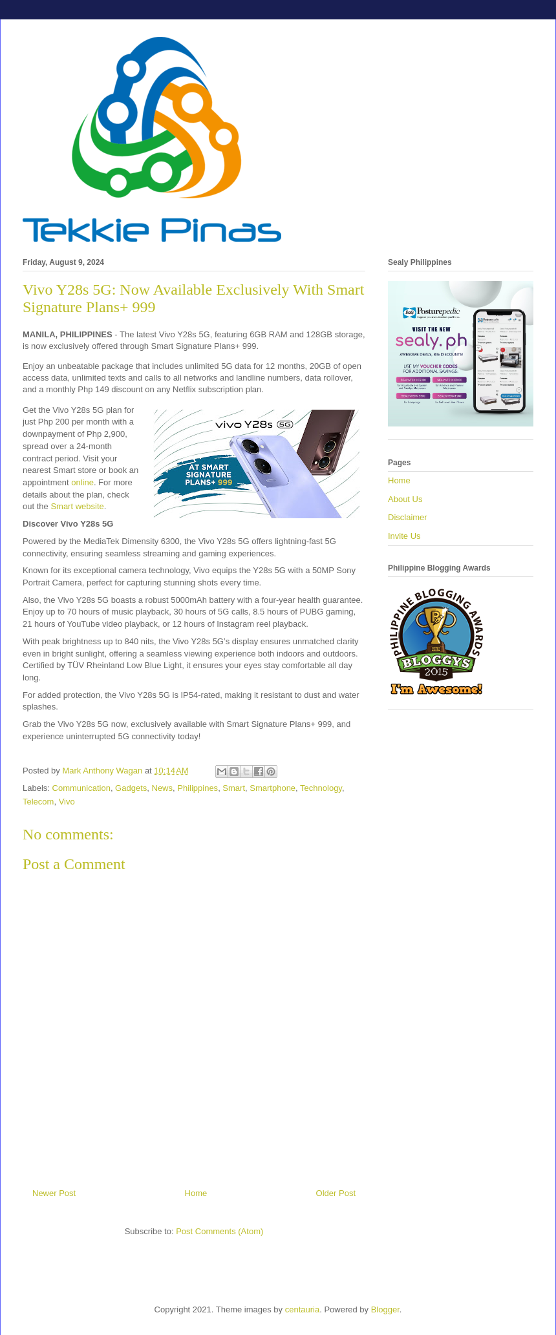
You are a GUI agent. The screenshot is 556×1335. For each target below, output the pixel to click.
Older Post (336, 1193)
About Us (405, 499)
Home (196, 1193)
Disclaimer (407, 517)
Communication (81, 788)
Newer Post (54, 1193)
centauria (302, 1309)
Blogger (385, 1309)
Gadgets (131, 788)
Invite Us (404, 536)
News (162, 788)
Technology (321, 788)
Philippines (197, 788)
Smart (233, 788)
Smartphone (272, 788)
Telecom (38, 801)
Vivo (67, 801)
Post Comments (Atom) (219, 1231)
